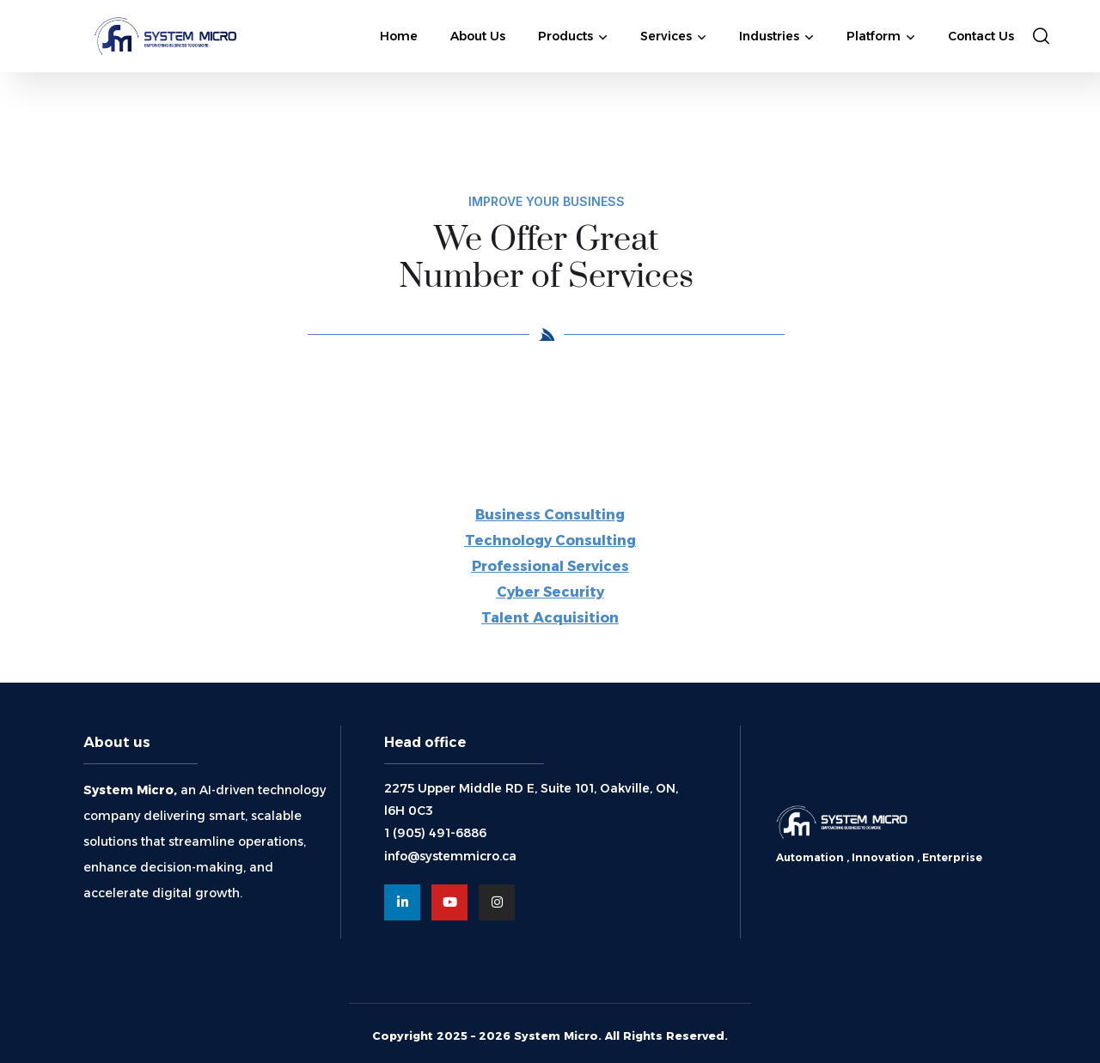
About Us (477, 36)
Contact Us (981, 36)
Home (399, 36)
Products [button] (565, 36)
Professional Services (550, 566)
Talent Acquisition (550, 618)
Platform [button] (873, 36)
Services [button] (666, 36)
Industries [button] (769, 36)
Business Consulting (550, 515)
